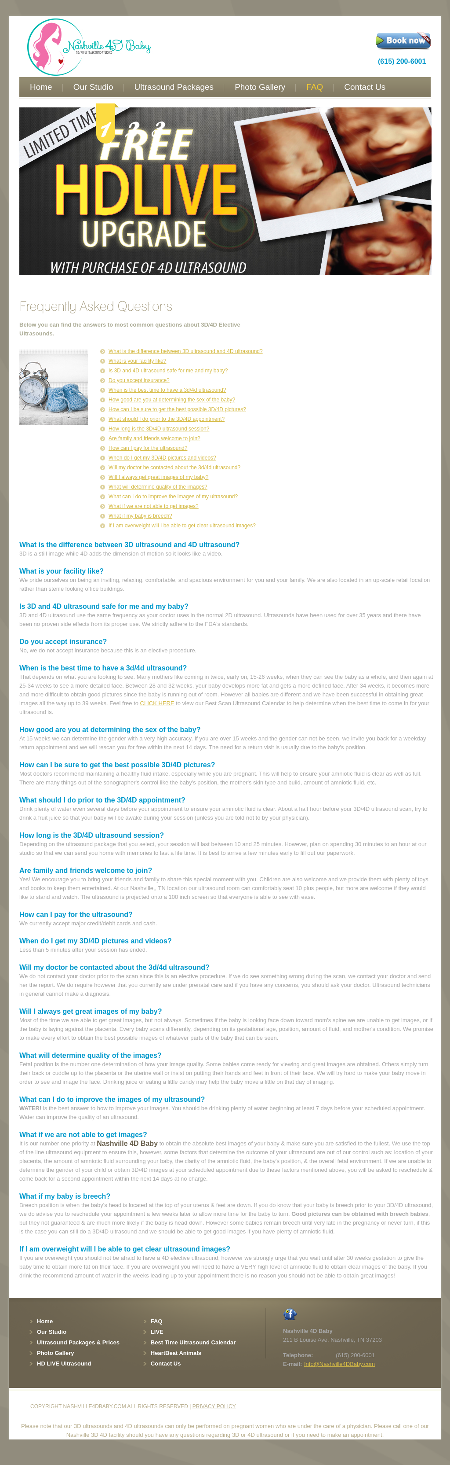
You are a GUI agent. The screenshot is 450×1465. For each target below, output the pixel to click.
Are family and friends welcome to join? (154, 438)
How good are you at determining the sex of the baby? (172, 400)
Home (41, 87)
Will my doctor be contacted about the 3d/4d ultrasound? (174, 467)
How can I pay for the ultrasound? (148, 448)
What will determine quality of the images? (158, 487)
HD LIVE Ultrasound (64, 1363)
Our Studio (93, 87)
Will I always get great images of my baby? (158, 477)
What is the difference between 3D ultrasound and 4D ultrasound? (186, 351)
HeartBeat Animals (176, 1353)
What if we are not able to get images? (154, 506)
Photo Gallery (260, 87)
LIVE (157, 1332)
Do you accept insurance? (139, 380)
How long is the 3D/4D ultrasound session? (159, 429)
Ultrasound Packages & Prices (78, 1342)
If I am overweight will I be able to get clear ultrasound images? (182, 526)
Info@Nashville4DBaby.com (339, 1364)
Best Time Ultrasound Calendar (193, 1342)
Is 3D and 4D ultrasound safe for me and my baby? (168, 371)
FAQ (314, 87)
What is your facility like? (137, 361)
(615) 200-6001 (402, 61)
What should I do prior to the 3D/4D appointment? (167, 419)
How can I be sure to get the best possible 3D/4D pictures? (177, 409)
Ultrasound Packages (174, 87)
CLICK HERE (157, 703)
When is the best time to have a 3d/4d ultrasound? (167, 390)
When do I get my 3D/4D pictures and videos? (162, 458)
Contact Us (364, 87)
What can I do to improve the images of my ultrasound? (173, 496)
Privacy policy (214, 1406)
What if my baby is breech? (140, 516)
